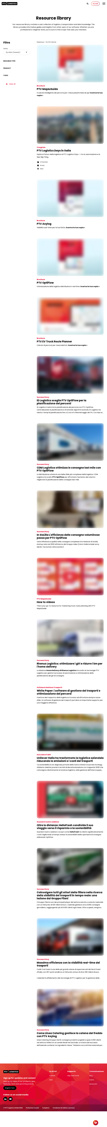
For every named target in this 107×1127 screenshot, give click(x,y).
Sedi (50, 1080)
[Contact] (95, 1122)
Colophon (45, 1108)
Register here (10, 1088)
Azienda (52, 1076)
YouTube (10, 1099)
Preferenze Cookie (32, 1108)
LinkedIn (5, 1099)
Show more (12, 94)
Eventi (91, 1080)
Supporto (71, 1071)
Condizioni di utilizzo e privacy (64, 1108)
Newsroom (93, 1084)
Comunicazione (96, 1071)
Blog (90, 1076)
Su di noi (53, 1071)
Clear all (10, 174)
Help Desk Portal (73, 1076)
